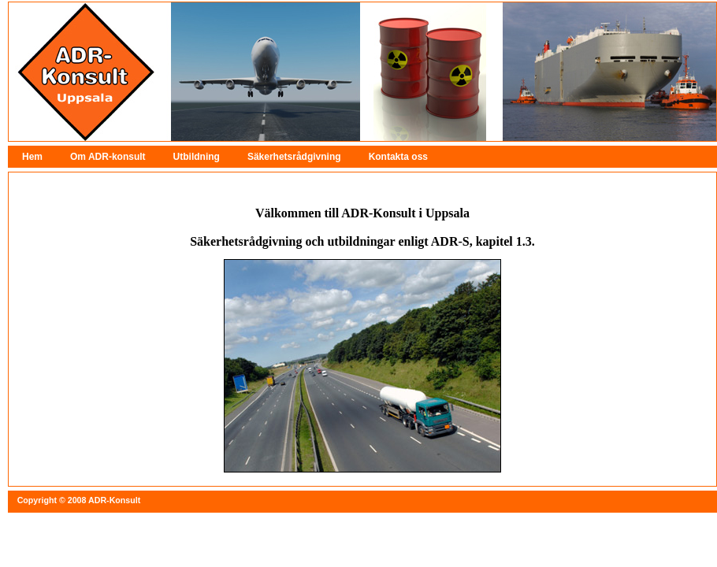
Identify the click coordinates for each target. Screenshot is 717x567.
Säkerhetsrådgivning (294, 156)
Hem (32, 156)
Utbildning (196, 156)
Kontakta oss (398, 156)
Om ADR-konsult (108, 156)
